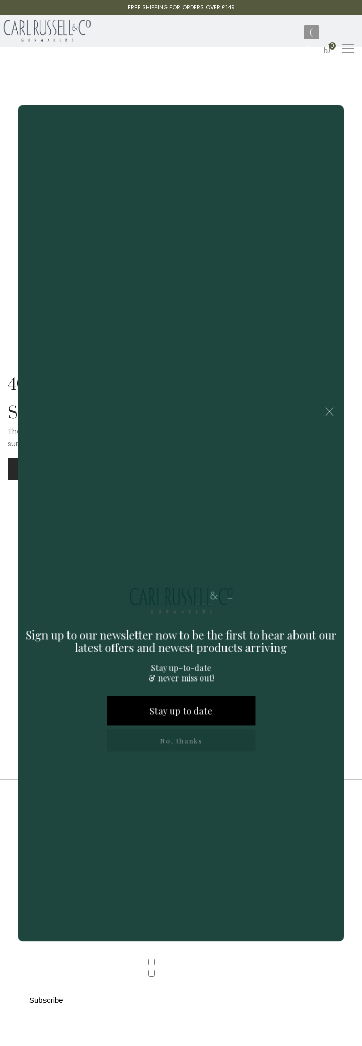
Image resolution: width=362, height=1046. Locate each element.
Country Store (178, 963)
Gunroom (171, 974)
